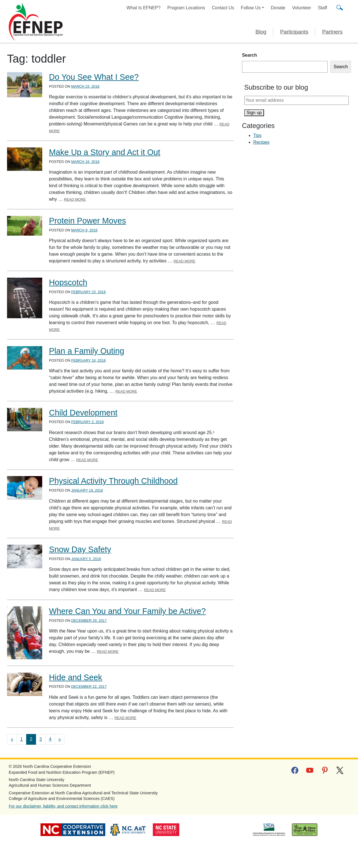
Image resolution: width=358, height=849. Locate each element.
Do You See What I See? (94, 76)
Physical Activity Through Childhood (113, 480)
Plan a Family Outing (86, 350)
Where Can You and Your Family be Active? (127, 611)
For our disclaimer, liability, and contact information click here (63, 806)
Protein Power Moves (87, 220)
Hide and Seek (75, 677)
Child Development (83, 412)
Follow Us (251, 7)
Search (249, 55)
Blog (261, 32)
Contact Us (223, 7)
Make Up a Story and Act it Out (104, 152)
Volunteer (301, 7)
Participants (294, 32)
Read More (75, 199)
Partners (332, 32)
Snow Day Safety (80, 549)
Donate (278, 7)
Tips (257, 135)
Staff (322, 7)
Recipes (261, 142)
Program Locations (186, 7)
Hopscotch (68, 282)
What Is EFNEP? (144, 7)
